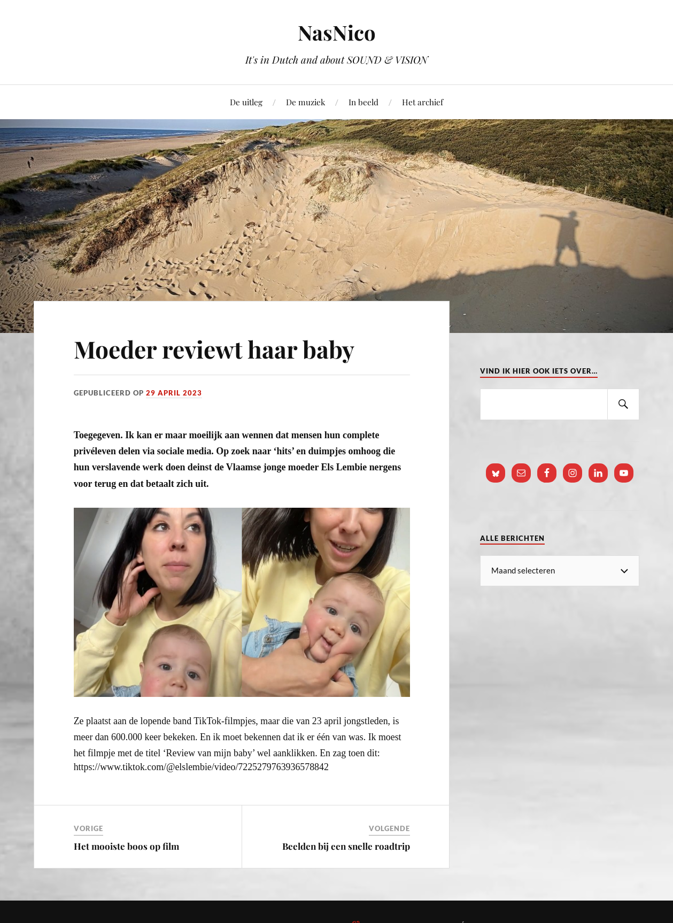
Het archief (422, 101)
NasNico (337, 32)
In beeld (363, 101)
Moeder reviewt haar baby (214, 348)
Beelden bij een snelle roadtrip (346, 846)
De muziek (305, 101)
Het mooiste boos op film (126, 846)
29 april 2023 (174, 393)
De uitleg (246, 101)
